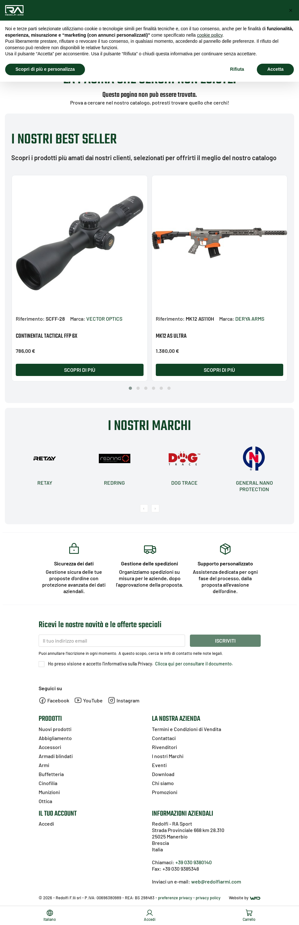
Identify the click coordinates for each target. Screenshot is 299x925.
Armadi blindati (56, 756)
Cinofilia (48, 783)
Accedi (46, 823)
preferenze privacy (175, 897)
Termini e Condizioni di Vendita (186, 729)
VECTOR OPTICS (104, 319)
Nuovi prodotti (55, 729)
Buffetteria (51, 774)
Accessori (50, 747)
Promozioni (164, 792)
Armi (44, 765)
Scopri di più (79, 370)
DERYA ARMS (249, 319)
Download (163, 774)
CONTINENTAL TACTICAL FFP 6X (46, 336)
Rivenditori (164, 747)
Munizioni (49, 792)
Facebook (54, 700)
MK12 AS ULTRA (171, 336)
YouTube (88, 700)
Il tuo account (58, 813)
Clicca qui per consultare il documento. (193, 663)
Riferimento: (30, 319)
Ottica (45, 801)
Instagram (123, 700)
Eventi (159, 765)
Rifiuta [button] (237, 69)
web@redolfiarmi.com (216, 881)
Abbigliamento (55, 738)
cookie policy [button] (209, 35)
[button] (130, 388)
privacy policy (208, 897)
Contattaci (164, 738)
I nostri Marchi (167, 756)
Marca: (77, 319)
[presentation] (144, 508)
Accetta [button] (275, 69)
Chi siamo (163, 783)
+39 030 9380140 (193, 862)
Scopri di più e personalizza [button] (45, 69)
